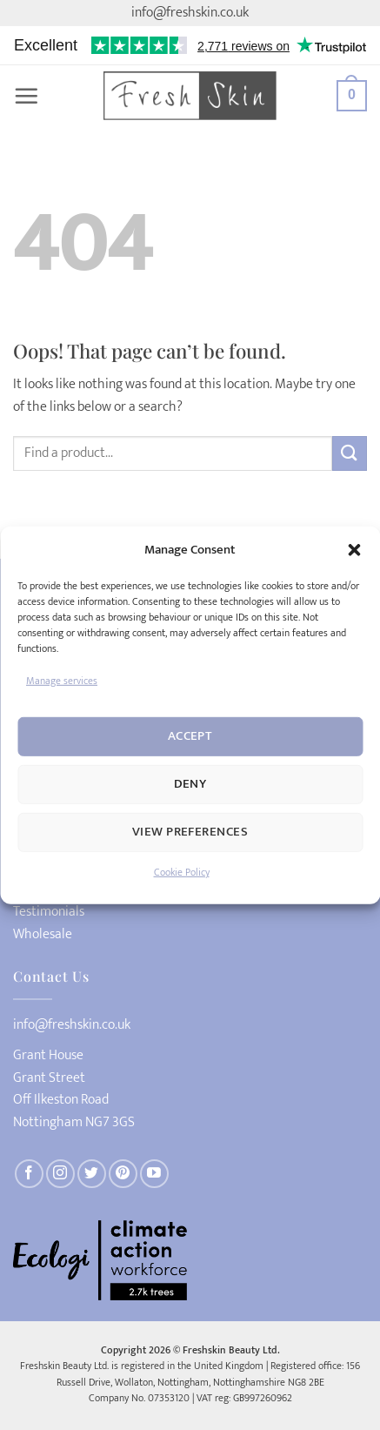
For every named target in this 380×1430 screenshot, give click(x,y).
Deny (190, 784)
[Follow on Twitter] (91, 1173)
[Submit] (349, 453)
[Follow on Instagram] (60, 1173)
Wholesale (42, 934)
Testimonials (48, 912)
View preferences (190, 832)
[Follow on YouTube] (154, 1173)
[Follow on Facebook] (29, 1173)
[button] (354, 549)
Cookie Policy (182, 872)
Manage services (61, 679)
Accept (190, 736)
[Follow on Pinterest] (123, 1173)
